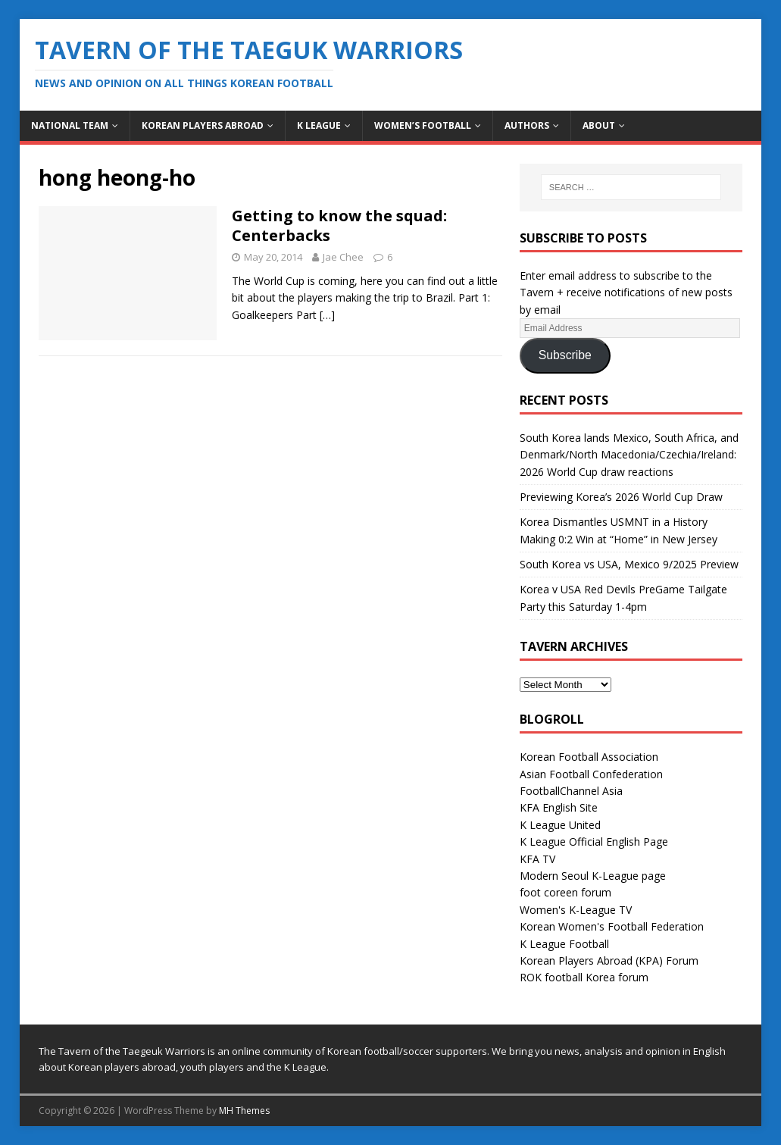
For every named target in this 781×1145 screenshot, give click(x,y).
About (599, 125)
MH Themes (244, 1110)
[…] (327, 315)
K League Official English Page (594, 841)
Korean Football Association (589, 756)
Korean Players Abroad (203, 125)
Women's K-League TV (576, 910)
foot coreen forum (565, 892)
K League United (560, 825)
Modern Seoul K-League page (593, 875)
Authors (527, 125)
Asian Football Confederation (591, 774)
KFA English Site (559, 807)
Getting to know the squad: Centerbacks (339, 225)
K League (319, 125)
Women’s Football (422, 125)
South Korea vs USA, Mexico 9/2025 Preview (629, 564)
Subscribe (565, 355)
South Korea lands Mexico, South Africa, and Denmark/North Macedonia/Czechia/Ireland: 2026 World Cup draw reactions (629, 454)
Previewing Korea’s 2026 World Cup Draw (621, 497)
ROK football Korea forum (584, 977)
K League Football (564, 944)
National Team (69, 125)
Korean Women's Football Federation (612, 926)
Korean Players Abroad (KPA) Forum (609, 960)
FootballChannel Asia (571, 791)
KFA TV (537, 859)
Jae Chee (343, 257)
